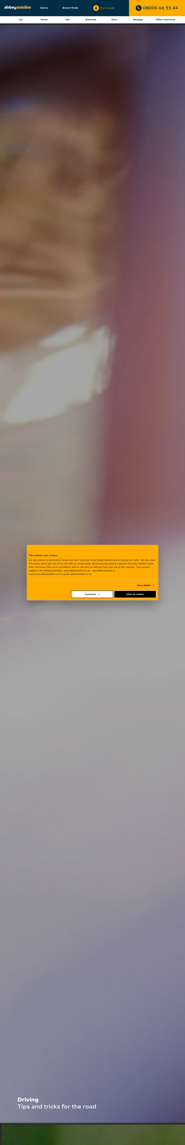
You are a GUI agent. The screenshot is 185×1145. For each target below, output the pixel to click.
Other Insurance (165, 20)
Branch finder (71, 8)
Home (44, 20)
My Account (103, 7)
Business (91, 20)
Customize (92, 594)
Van (67, 20)
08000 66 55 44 (157, 8)
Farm (114, 20)
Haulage (138, 20)
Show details (143, 585)
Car (21, 20)
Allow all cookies (135, 594)
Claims (44, 8)
